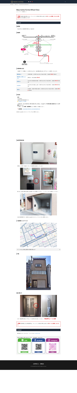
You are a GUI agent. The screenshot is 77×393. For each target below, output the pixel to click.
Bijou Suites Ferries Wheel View (23, 4)
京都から (18, 89)
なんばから (19, 85)
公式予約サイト (36, 363)
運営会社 (42, 363)
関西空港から (19, 74)
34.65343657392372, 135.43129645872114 (31, 109)
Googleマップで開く (23, 101)
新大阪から (19, 81)
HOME (12, 4)
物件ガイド (16, 4)
